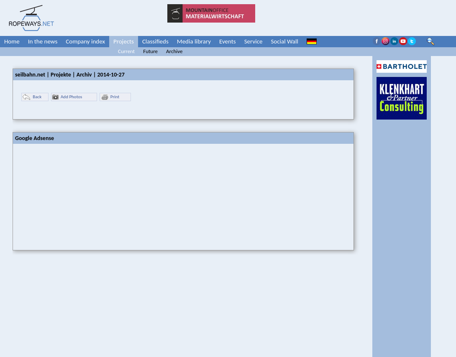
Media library (194, 41)
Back (32, 97)
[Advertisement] (75, 196)
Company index (85, 41)
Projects (123, 41)
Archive (174, 51)
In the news (43, 41)
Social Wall (284, 41)
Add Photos (67, 97)
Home (12, 41)
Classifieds (155, 41)
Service (253, 41)
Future (150, 51)
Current (126, 51)
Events (227, 41)
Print (110, 97)
